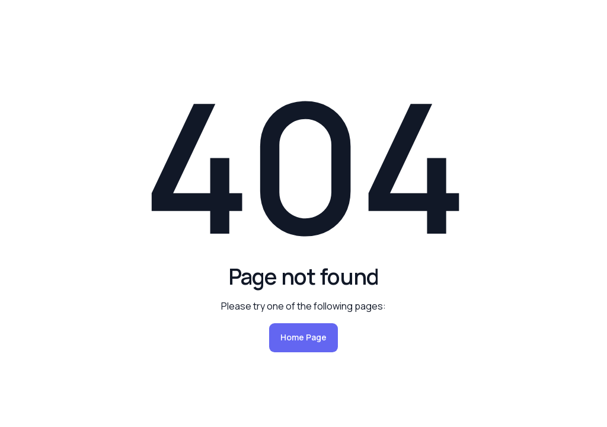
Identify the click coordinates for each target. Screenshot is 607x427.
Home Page (303, 337)
